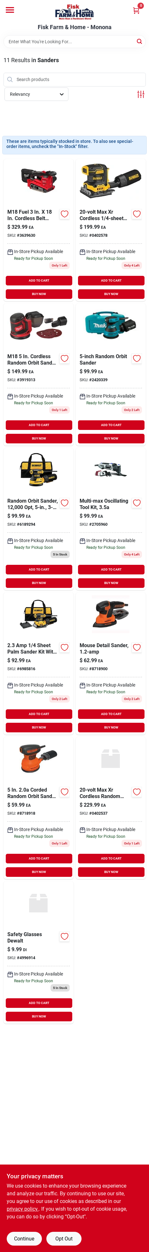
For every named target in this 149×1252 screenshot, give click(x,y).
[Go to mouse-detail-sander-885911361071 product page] (111, 663)
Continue (24, 1239)
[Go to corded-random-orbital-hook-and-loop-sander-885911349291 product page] (39, 519)
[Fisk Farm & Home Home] (74, 12)
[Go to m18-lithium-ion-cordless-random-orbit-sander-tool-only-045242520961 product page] (39, 374)
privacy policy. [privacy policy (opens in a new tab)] (23, 1209)
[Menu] (10, 10)
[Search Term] (75, 41)
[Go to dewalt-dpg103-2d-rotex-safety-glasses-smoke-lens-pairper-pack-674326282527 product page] (39, 952)
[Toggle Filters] (141, 94)
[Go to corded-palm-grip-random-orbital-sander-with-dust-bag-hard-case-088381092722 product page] (111, 374)
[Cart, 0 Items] (136, 10)
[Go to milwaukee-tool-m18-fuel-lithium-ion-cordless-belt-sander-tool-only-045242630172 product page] (39, 230)
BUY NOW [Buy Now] (39, 294)
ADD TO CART (39, 280)
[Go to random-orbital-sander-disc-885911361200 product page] (39, 808)
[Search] (140, 41)
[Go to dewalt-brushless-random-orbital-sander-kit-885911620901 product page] (111, 808)
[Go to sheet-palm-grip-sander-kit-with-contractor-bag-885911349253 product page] (39, 663)
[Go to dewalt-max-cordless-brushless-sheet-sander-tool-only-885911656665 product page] (111, 230)
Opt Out (64, 1239)
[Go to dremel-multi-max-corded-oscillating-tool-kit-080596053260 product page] (111, 519)
